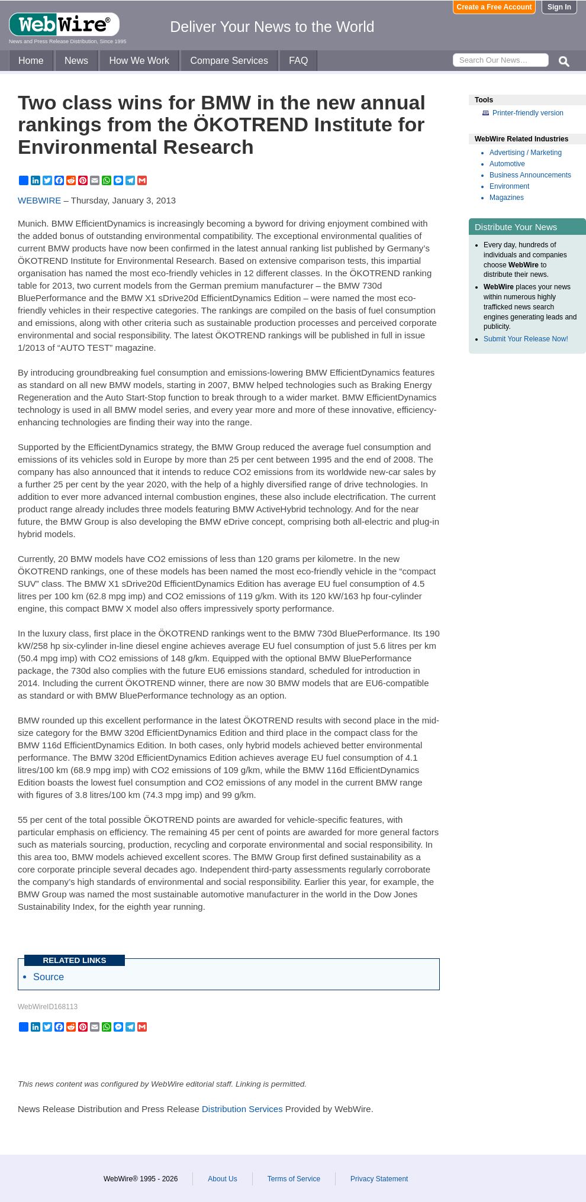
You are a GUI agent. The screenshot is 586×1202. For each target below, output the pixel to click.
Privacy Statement (379, 1179)
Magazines (507, 197)
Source (48, 976)
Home (31, 61)
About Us (222, 1179)
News (76, 61)
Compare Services (229, 61)
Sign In (559, 7)
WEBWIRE (39, 200)
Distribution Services (242, 1109)
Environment (509, 186)
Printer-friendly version (528, 113)
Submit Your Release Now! (526, 339)
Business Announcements (530, 175)
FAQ (298, 61)
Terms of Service (294, 1179)
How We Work (139, 61)
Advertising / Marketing (526, 152)
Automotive (507, 164)
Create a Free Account (494, 7)
